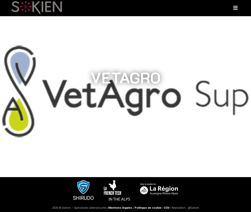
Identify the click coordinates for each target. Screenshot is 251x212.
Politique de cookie (147, 207)
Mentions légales (120, 207)
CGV (166, 207)
